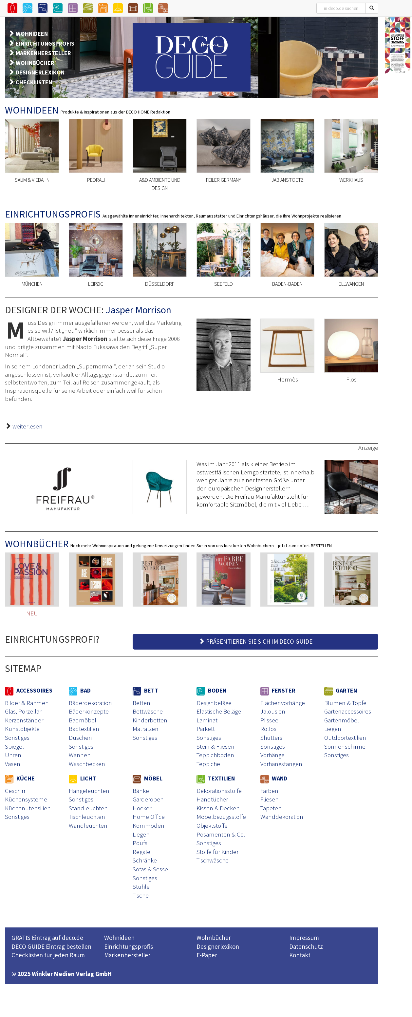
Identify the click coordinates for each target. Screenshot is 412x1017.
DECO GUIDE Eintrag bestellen (51, 946)
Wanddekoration (281, 816)
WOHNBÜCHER (35, 63)
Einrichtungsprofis (128, 946)
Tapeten (271, 808)
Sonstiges (17, 737)
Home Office (149, 816)
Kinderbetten (150, 720)
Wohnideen (119, 938)
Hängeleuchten (89, 791)
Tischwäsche (213, 860)
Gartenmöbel (341, 720)
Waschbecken (87, 764)
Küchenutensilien (28, 808)
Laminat (207, 720)
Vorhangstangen (281, 764)
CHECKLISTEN (34, 82)
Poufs (140, 843)
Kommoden (148, 825)
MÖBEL (147, 778)
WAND (273, 778)
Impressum (304, 938)
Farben (269, 791)
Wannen (80, 755)
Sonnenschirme (344, 746)
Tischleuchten (87, 816)
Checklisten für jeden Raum (48, 955)
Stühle (141, 886)
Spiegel (14, 746)
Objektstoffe (212, 825)
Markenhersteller (127, 955)
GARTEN (340, 690)
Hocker (142, 808)
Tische (141, 895)
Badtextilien (84, 729)
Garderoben (148, 799)
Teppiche (208, 764)
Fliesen (269, 799)
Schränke (145, 860)
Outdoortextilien (345, 737)
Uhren (13, 755)
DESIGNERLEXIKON (40, 72)
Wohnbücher (214, 938)
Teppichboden (215, 755)
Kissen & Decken (218, 808)
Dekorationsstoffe (219, 791)
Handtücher (212, 799)
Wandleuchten (88, 825)
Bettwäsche (148, 711)
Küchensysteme (26, 799)
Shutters (271, 737)
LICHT (82, 778)
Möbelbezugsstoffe (221, 816)
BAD (80, 690)
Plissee (269, 720)
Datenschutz (306, 946)
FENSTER (277, 690)
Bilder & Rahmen (27, 703)
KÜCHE (20, 778)
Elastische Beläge (219, 711)
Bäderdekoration (90, 703)
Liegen (332, 729)
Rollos (268, 729)
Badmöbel (82, 720)
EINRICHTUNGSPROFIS (45, 43)
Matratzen (146, 729)
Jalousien (272, 711)
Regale (141, 852)
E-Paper (207, 955)
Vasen (12, 764)
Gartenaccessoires (347, 711)
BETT (145, 690)
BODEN (211, 690)
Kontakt (299, 955)
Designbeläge (214, 703)
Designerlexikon (218, 946)
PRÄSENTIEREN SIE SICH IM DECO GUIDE (255, 641)
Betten (141, 703)
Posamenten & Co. (221, 834)
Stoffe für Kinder (217, 852)
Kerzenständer (24, 720)
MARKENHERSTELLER (43, 53)
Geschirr (15, 791)
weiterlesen (27, 426)
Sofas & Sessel (151, 869)
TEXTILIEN (216, 778)
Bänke (141, 791)
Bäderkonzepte (89, 711)
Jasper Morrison (138, 309)
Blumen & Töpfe (345, 703)
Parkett (206, 729)
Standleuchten (88, 808)
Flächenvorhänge (282, 703)
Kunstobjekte (22, 729)
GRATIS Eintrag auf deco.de (47, 938)
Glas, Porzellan (24, 711)
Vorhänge (272, 755)
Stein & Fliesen (215, 746)
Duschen (80, 737)
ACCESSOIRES (28, 690)
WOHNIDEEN (32, 33)
